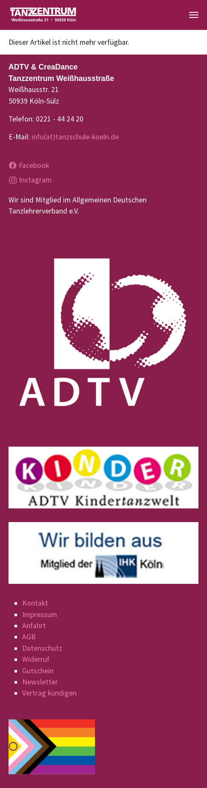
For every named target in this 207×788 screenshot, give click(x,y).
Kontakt (35, 603)
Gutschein (38, 670)
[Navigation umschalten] (193, 15)
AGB (29, 636)
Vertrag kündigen (49, 693)
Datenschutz (42, 648)
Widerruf (35, 659)
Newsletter (40, 682)
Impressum (39, 614)
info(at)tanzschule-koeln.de (75, 136)
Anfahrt (34, 625)
